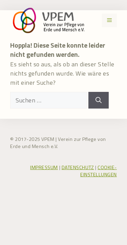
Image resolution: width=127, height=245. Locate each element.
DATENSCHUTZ (78, 167)
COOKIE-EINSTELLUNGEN (98, 171)
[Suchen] (98, 100)
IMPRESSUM (44, 167)
